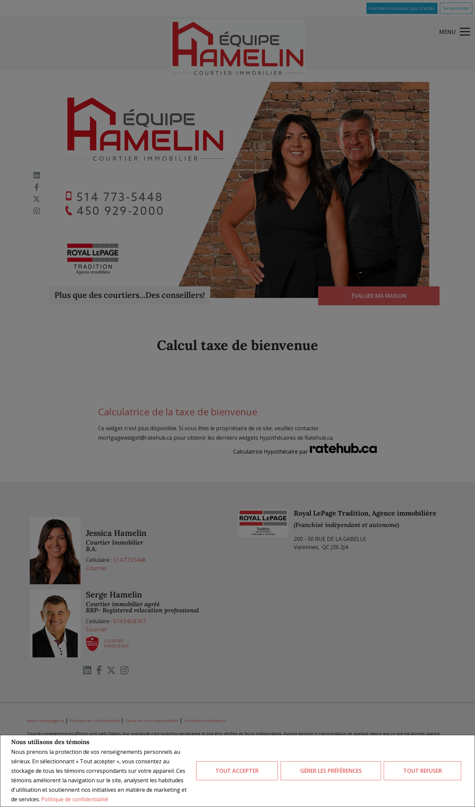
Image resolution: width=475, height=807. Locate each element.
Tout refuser (422, 771)
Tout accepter (237, 771)
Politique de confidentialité (74, 799)
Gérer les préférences (331, 771)
